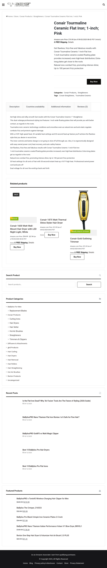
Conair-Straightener (66, 96)
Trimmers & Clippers (18, 339)
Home (10, 16)
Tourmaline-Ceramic (83, 96)
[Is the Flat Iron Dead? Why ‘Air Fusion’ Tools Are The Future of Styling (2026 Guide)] (13, 407)
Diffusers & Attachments (17, 343)
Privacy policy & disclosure (45, 563)
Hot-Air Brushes (16, 331)
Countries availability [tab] (35, 107)
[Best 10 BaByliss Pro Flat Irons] (13, 472)
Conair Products (26, 16)
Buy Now (94, 82)
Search (89, 284)
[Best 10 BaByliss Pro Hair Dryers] (13, 456)
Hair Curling (12, 352)
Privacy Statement (77, 563)
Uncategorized (13, 380)
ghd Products (13, 347)
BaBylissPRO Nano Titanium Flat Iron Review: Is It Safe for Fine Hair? (51, 417)
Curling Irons (15, 319)
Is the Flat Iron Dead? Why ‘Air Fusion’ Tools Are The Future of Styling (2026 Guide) (57, 401)
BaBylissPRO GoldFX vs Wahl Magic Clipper (41, 433)
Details (97, 39)
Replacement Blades (18, 311)
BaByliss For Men (14, 307)
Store (16, 16)
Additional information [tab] (61, 107)
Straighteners (38, 16)
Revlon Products (14, 376)
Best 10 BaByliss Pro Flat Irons (35, 466)
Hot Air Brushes (14, 372)
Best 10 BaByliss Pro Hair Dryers (36, 450)
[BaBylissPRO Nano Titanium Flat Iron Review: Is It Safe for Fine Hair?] (13, 423)
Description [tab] (14, 107)
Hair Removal (13, 360)
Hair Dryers (14, 323)
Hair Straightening (15, 368)
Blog (31, 563)
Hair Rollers (12, 364)
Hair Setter (14, 327)
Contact (59, 563)
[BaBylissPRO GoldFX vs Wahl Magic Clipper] (13, 439)
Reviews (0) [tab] (82, 107)
